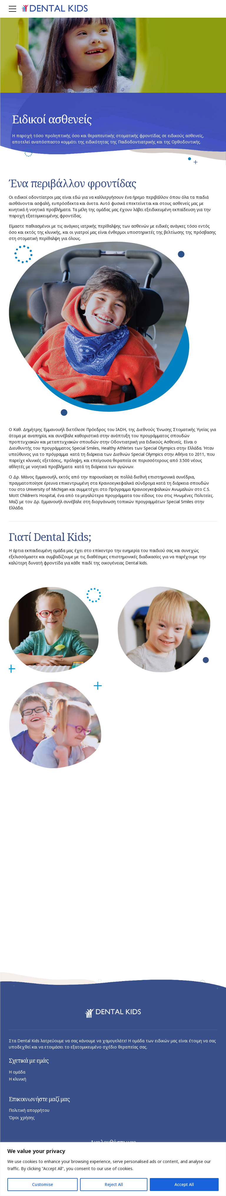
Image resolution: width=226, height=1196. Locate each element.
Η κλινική (17, 1079)
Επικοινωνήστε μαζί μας (39, 1099)
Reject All (114, 1184)
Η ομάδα (17, 1072)
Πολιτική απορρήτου (29, 1110)
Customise (42, 1184)
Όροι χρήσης (22, 1117)
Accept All (184, 1184)
